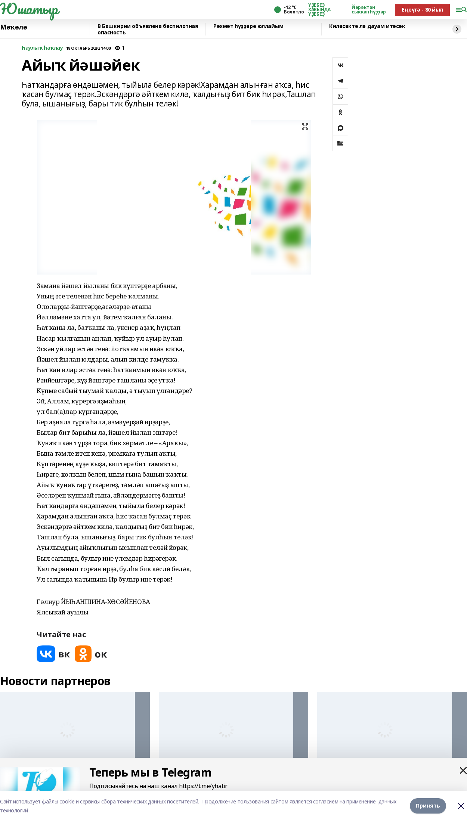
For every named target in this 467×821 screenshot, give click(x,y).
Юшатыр (29, 9)
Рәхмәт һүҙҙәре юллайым (248, 26)
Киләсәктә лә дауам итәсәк (367, 26)
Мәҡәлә (13, 27)
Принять (428, 805)
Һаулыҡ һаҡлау (42, 48)
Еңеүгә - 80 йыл (422, 9)
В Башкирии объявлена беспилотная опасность (148, 29)
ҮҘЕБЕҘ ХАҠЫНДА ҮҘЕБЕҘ (319, 9)
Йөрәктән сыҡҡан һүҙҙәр (369, 9)
